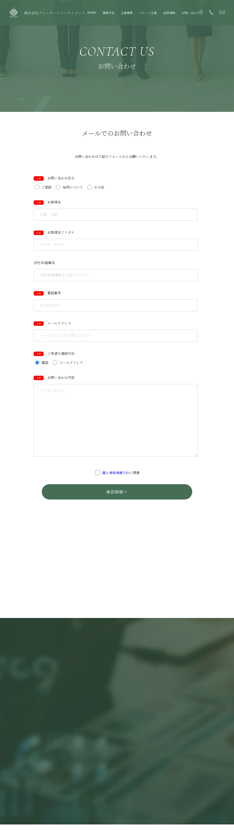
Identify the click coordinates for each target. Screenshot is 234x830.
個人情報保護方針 (115, 473)
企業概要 (127, 13)
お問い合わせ (190, 13)
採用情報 (169, 13)
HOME (91, 12)
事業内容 (108, 13)
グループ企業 (148, 13)
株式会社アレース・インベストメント (54, 13)
